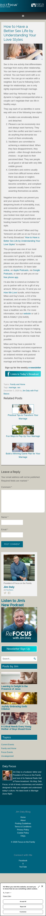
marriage (12, 387)
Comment (6, 487)
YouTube (23, 867)
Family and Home (17, 384)
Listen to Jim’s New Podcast (13, 603)
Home (23, 817)
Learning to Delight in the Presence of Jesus (14, 687)
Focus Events (7, 752)
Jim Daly (9, 7)
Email (4, 529)
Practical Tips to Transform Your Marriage (23, 412)
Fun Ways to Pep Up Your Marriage (23, 431)
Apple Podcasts (20, 270)
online (6, 270)
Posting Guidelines (23, 823)
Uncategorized (7, 756)
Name (4, 517)
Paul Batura (9, 590)
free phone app (11, 277)
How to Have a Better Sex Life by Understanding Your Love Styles (22, 241)
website (27, 313)
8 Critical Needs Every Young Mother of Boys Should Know (16, 727)
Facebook (23, 861)
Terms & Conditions (23, 827)
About (23, 820)
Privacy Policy (23, 830)
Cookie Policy (23, 833)
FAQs (23, 836)
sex (18, 387)
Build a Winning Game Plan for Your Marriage (23, 450)
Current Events (7, 745)
